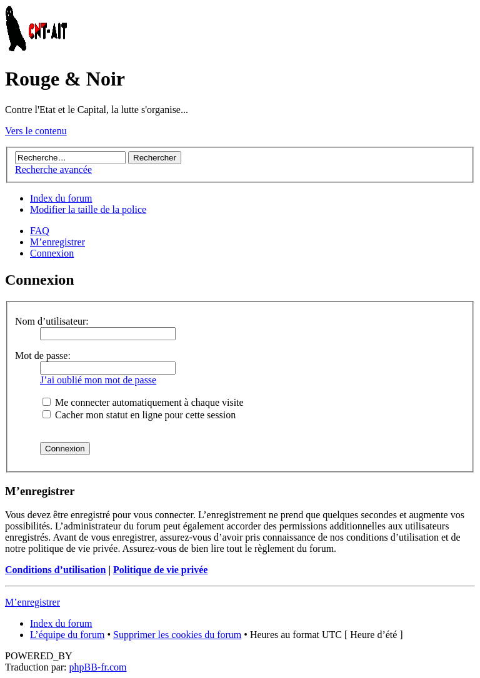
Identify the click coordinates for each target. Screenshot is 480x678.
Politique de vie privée (160, 569)
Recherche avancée (53, 169)
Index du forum (61, 198)
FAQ (39, 230)
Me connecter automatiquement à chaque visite (143, 402)
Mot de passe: (43, 355)
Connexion (52, 253)
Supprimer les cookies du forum (177, 634)
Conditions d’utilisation (55, 569)
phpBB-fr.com (98, 667)
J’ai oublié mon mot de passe (98, 380)
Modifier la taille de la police (88, 209)
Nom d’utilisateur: (52, 321)
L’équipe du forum (67, 634)
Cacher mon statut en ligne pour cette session (139, 415)
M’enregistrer (57, 242)
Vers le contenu (36, 130)
